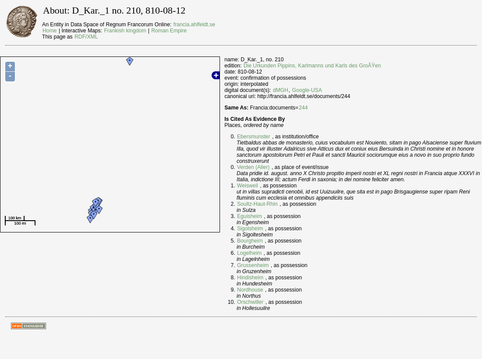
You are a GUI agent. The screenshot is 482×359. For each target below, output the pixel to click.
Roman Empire (169, 31)
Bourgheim (250, 241)
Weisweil (247, 186)
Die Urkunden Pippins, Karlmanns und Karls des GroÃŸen (312, 66)
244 (303, 108)
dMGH (280, 90)
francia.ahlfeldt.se (194, 24)
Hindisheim (250, 278)
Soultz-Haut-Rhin (257, 204)
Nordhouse (250, 290)
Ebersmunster (253, 137)
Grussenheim (253, 265)
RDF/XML (86, 37)
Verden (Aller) (253, 167)
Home (50, 31)
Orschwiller (250, 302)
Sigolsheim (250, 228)
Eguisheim (249, 216)
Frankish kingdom (125, 31)
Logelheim (249, 253)
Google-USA (307, 90)
